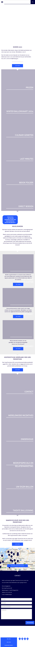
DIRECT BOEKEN (25, 206)
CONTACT (29, 391)
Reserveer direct (9, 645)
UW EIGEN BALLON (24, 486)
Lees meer (17, 65)
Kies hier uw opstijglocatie (17, 565)
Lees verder (18, 284)
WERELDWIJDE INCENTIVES (20, 415)
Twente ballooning (23, 510)
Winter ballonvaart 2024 (19, 111)
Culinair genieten (24, 135)
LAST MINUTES (26, 159)
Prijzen (29, 87)
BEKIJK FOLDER (26, 182)
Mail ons (9, 642)
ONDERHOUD (27, 439)
